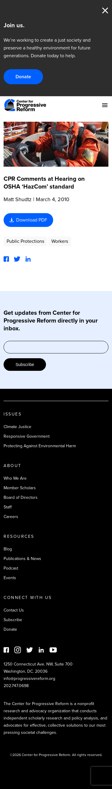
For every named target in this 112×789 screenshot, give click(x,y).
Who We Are (15, 478)
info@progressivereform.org (29, 678)
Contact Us (14, 610)
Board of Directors (21, 497)
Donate (23, 76)
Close (105, 10)
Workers (59, 241)
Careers (11, 517)
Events (10, 578)
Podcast (11, 568)
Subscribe (25, 364)
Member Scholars (20, 488)
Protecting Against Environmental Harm (40, 446)
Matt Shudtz (18, 199)
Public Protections (25, 241)
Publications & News (22, 558)
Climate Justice (17, 427)
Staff (8, 507)
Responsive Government (27, 436)
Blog (8, 549)
